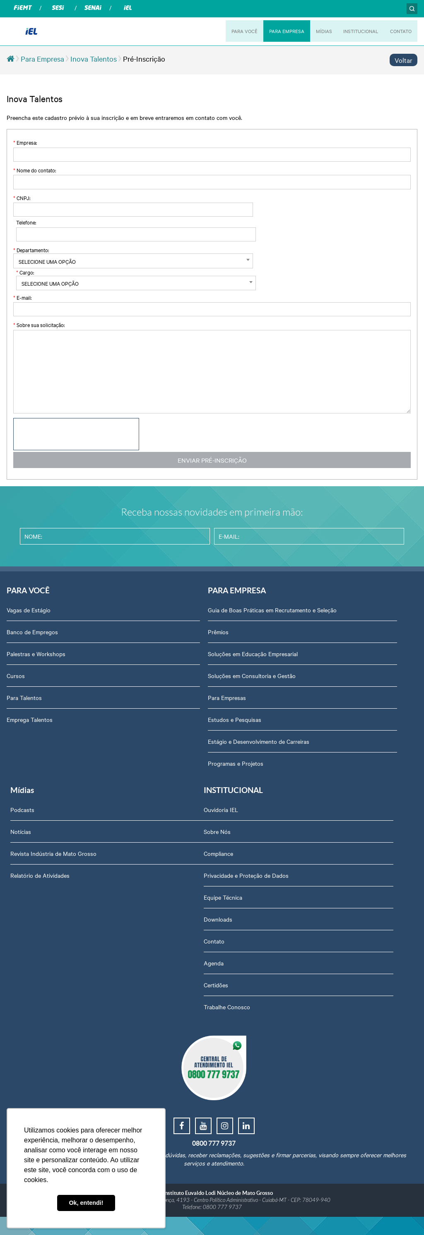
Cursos (16, 679)
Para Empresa (42, 58)
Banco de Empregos (32, 635)
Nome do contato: (34, 170)
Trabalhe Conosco (30, 1021)
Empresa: (25, 142)
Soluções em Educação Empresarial (193, 666)
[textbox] (111, 261)
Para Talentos (24, 701)
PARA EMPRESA (280, 31)
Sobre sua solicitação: (39, 324)
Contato (17, 955)
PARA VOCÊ (236, 31)
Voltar (403, 59)
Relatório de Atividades (314, 679)
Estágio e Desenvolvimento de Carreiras (199, 753)
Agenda (16, 977)
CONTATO (400, 31)
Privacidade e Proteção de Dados (49, 890)
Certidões (19, 999)
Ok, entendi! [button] (86, 1202)
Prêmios (158, 644)
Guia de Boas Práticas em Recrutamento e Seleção (202, 617)
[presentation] (76, 434)
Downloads (21, 933)
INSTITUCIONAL (357, 31)
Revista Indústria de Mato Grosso (328, 657)
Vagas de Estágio (29, 613)
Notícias (295, 635)
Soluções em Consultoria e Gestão (192, 687)
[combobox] (111, 261)
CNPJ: (21, 197)
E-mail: (22, 297)
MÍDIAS (319, 31)
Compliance (21, 868)
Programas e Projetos (176, 775)
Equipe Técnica (26, 912)
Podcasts (297, 613)
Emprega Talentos (30, 723)
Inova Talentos (93, 58)
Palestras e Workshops (36, 657)
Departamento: (31, 249)
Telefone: (26, 222)
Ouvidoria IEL (24, 824)
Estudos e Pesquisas (175, 731)
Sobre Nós (20, 846)
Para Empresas (167, 709)
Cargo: (25, 272)
